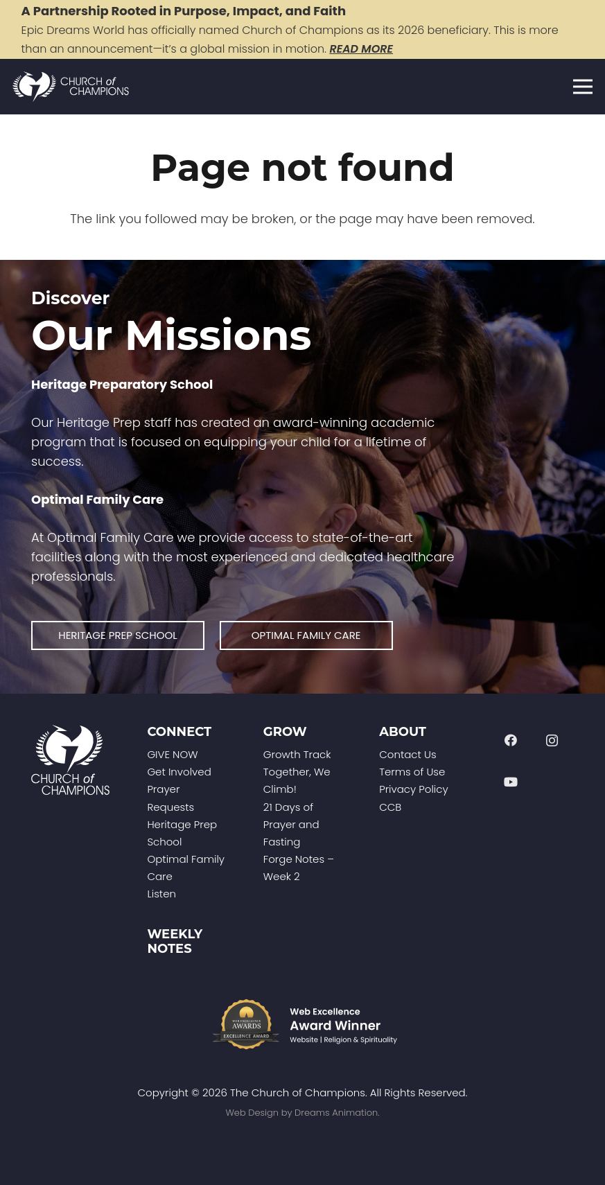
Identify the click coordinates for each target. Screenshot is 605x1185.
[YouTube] (511, 782)
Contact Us (407, 754)
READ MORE (361, 49)
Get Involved (179, 771)
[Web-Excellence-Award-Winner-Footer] (302, 1024)
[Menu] (583, 86)
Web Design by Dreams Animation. (302, 1112)
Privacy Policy (413, 789)
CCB (390, 807)
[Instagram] (552, 740)
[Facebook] (511, 740)
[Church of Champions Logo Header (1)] (70, 87)
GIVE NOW (172, 754)
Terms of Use (412, 771)
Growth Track (297, 754)
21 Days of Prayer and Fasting (291, 824)
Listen (161, 893)
